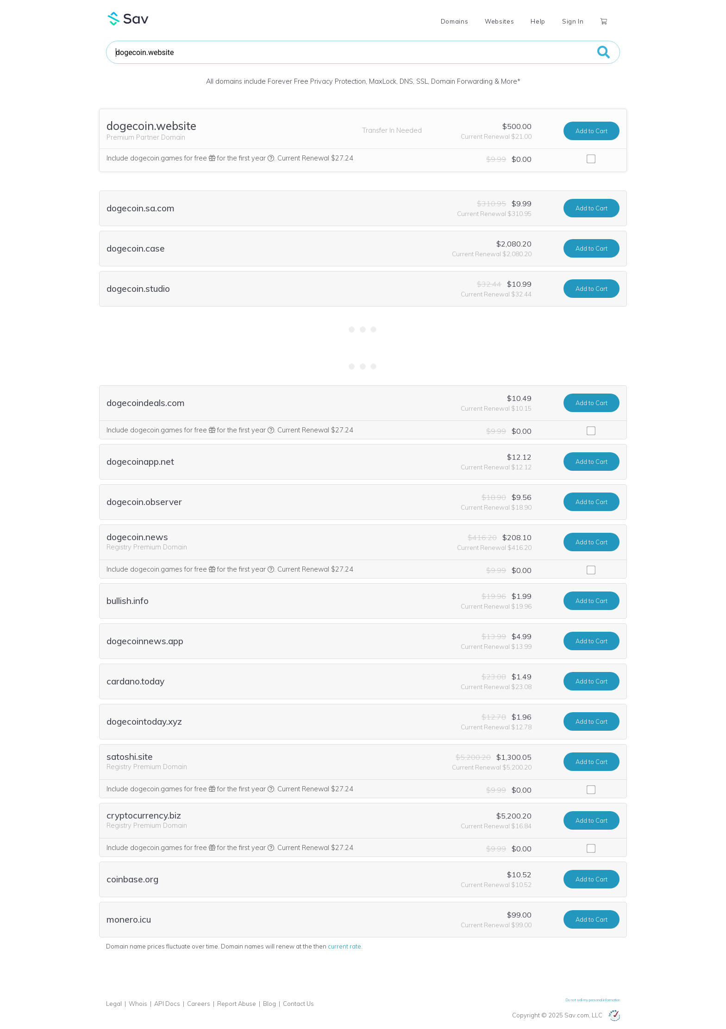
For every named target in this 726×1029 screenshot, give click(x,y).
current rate (344, 946)
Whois (138, 1003)
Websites (499, 21)
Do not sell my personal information (593, 1000)
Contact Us (298, 1003)
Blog (269, 1003)
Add (591, 131)
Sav (128, 18)
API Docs (167, 1003)
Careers (198, 1003)
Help (538, 21)
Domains (454, 21)
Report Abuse (236, 1003)
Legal (114, 1003)
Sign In (572, 21)
